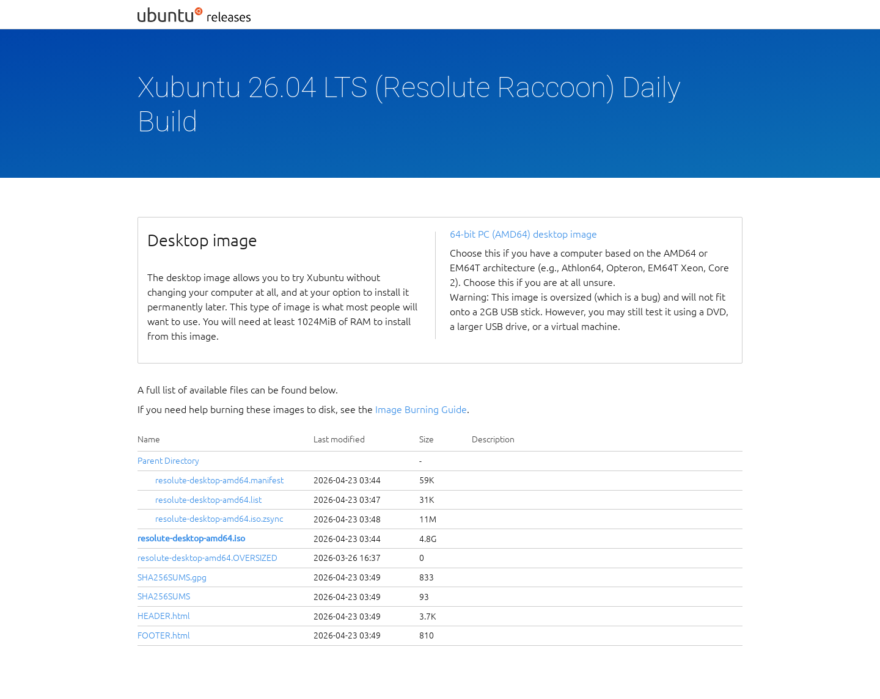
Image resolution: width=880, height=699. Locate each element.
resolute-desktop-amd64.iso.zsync (219, 519)
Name (149, 439)
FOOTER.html (164, 635)
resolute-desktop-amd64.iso (191, 538)
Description (493, 439)
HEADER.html (164, 616)
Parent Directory (168, 461)
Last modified (339, 439)
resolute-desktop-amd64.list (208, 500)
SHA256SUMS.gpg (172, 577)
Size (426, 439)
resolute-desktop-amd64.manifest (219, 480)
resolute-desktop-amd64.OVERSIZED (207, 558)
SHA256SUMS (164, 596)
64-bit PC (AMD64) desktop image (523, 234)
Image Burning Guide (421, 409)
